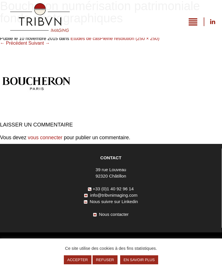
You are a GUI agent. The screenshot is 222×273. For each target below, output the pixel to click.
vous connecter (45, 137)
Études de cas (85, 38)
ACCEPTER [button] (77, 260)
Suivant (39, 43)
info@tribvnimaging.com (110, 195)
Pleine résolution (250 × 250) (129, 38)
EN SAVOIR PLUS (139, 260)
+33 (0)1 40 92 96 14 (110, 188)
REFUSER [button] (105, 260)
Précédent (13, 43)
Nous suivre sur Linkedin (212, 21)
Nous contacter (111, 214)
